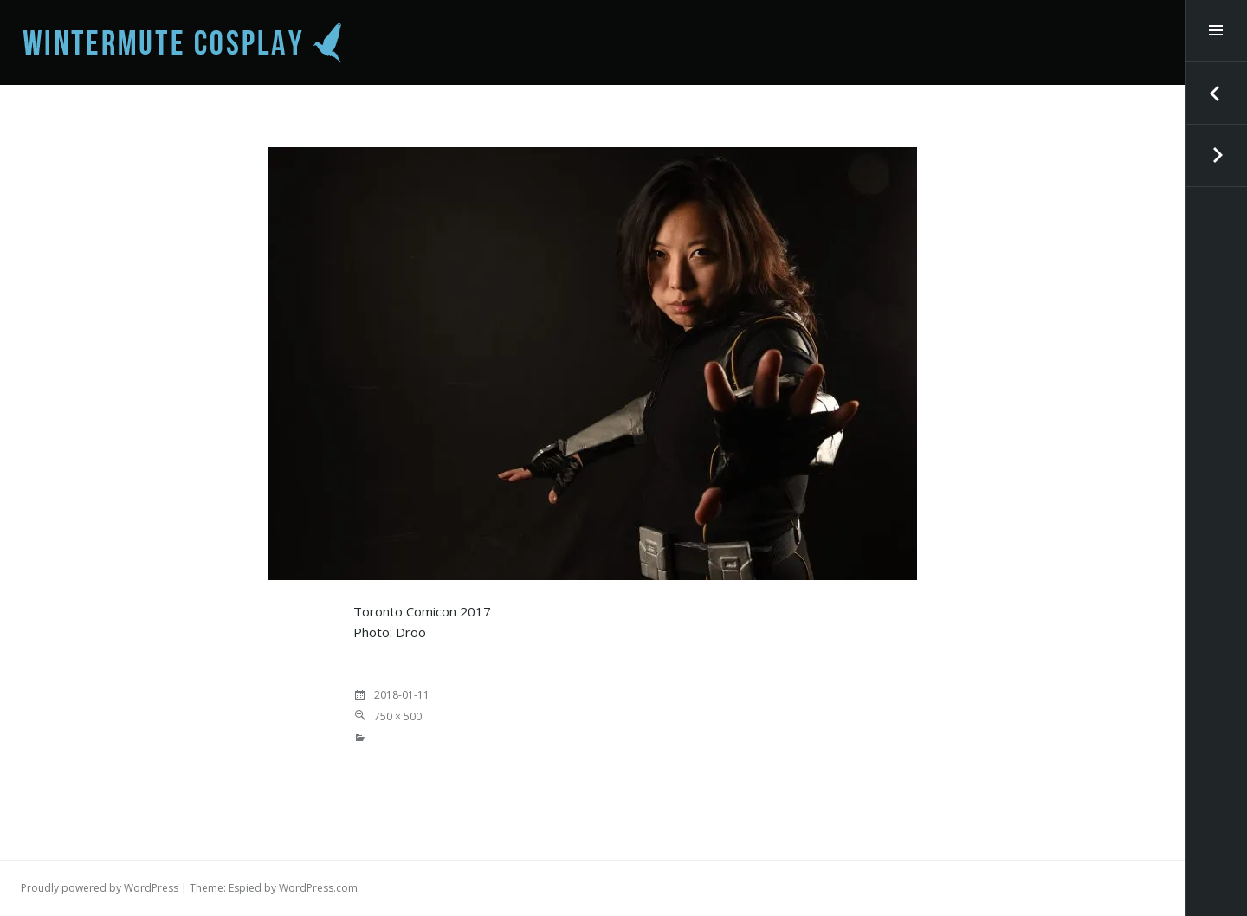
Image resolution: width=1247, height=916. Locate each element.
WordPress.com (318, 888)
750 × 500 (398, 716)
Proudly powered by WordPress (99, 888)
